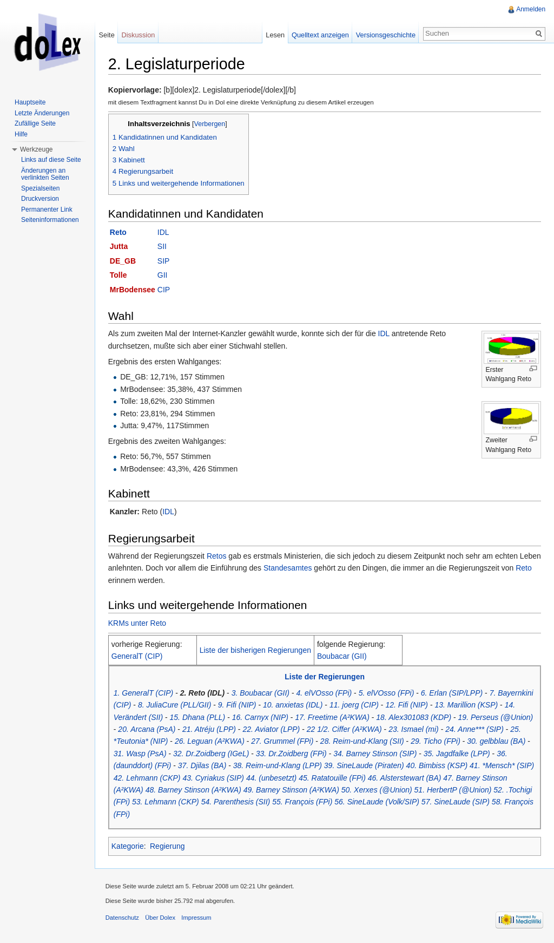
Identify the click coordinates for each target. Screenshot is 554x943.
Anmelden (530, 9)
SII (162, 247)
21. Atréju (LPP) (209, 729)
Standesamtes (311, 568)
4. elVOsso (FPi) (325, 693)
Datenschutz (123, 918)
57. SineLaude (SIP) (456, 802)
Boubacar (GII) (342, 656)
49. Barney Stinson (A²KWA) (292, 789)
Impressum (197, 918)
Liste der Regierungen (325, 677)
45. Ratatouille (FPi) (332, 778)
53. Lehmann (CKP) (166, 802)
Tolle (119, 275)
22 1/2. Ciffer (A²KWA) (344, 729)
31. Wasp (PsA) (140, 753)
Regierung (168, 846)
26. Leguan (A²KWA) (210, 741)
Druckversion (40, 198)
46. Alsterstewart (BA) (405, 778)
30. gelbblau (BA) (497, 741)
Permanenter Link (46, 209)
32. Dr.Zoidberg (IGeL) (211, 753)
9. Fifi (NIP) (238, 704)
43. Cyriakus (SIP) (214, 778)
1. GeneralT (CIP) (144, 693)
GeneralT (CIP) (137, 656)
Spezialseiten (40, 188)
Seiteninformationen (50, 220)
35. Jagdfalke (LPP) (457, 753)
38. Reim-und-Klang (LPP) (278, 765)
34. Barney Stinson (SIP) (375, 753)
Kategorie (128, 846)
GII (163, 275)
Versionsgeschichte (385, 35)
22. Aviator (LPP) (272, 729)
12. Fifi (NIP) (407, 704)
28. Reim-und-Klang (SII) (363, 741)
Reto (118, 232)
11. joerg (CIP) (354, 704)
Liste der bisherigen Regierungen (256, 650)
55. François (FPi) (303, 802)
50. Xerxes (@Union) (377, 789)
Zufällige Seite (35, 123)
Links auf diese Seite (51, 159)
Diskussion (138, 35)
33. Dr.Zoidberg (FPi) (291, 753)
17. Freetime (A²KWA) (333, 717)
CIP (164, 289)
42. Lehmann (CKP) (147, 778)
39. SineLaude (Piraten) (365, 765)
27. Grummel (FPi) (283, 741)
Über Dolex (161, 918)
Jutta (119, 247)
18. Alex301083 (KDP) (414, 717)
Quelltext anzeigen (320, 35)
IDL (164, 232)
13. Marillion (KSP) (467, 704)
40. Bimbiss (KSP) (438, 765)
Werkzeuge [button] (36, 149)
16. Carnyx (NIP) (261, 717)
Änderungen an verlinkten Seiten (45, 174)
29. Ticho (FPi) (436, 741)
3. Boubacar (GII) (261, 693)
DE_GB (123, 261)
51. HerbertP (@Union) (453, 789)
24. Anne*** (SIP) (475, 729)
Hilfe (21, 134)
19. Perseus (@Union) (496, 717)
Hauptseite (30, 102)
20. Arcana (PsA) (147, 729)
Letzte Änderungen (42, 113)
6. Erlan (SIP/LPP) (452, 693)
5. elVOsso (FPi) (387, 693)
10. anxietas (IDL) (293, 704)
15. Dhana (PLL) (198, 717)
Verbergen (210, 124)
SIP (164, 261)
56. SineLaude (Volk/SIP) (377, 802)
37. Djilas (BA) (203, 765)
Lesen (275, 35)
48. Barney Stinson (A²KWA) (194, 789)
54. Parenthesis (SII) (236, 802)
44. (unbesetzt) (272, 778)
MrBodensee (133, 289)
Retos (217, 556)
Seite (107, 35)
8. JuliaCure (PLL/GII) (175, 704)
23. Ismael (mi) (414, 729)
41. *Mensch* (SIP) (502, 765)
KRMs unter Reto (138, 623)
